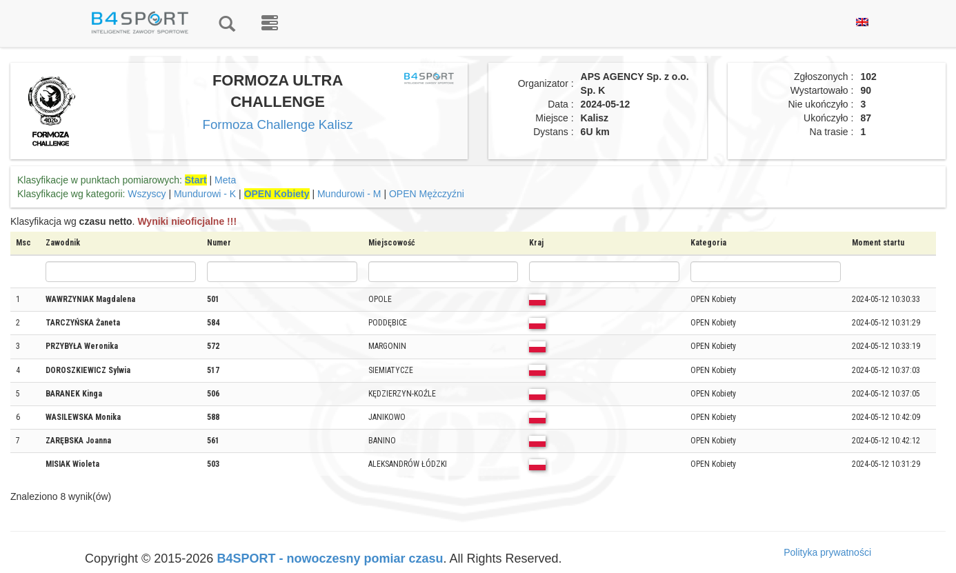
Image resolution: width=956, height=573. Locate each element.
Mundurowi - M (349, 193)
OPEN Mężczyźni (426, 193)
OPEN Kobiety (277, 193)
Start (196, 179)
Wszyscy (147, 193)
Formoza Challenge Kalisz (278, 124)
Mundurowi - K (205, 193)
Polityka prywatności (827, 552)
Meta (225, 179)
